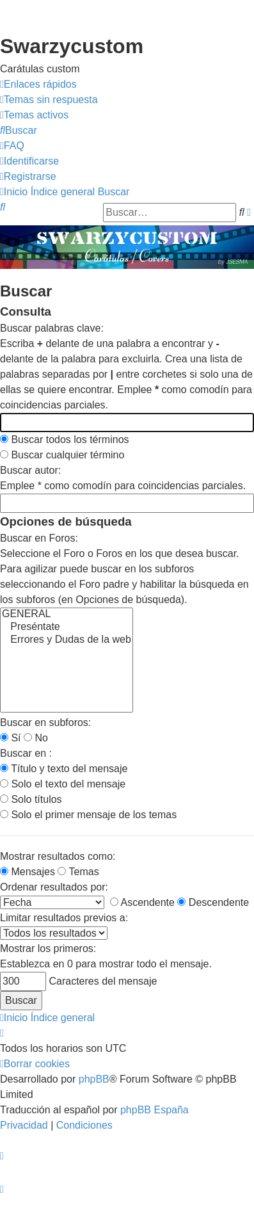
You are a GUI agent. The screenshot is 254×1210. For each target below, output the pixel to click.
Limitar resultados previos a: (64, 917)
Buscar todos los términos (64, 439)
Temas (78, 871)
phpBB (94, 1079)
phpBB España (154, 1109)
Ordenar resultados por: (54, 887)
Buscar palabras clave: (52, 328)
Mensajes (27, 871)
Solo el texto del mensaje (62, 783)
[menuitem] (49, 100)
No (36, 737)
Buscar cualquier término (62, 454)
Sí (10, 737)
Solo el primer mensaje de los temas (88, 814)
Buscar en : (26, 753)
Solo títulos (31, 799)
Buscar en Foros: (39, 538)
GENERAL (66, 614)
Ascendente (142, 902)
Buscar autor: (30, 470)
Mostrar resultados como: (58, 856)
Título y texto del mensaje (63, 768)
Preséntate (66, 627)
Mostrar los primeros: (48, 948)
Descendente (213, 902)
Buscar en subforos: (45, 722)
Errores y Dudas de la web (66, 640)
